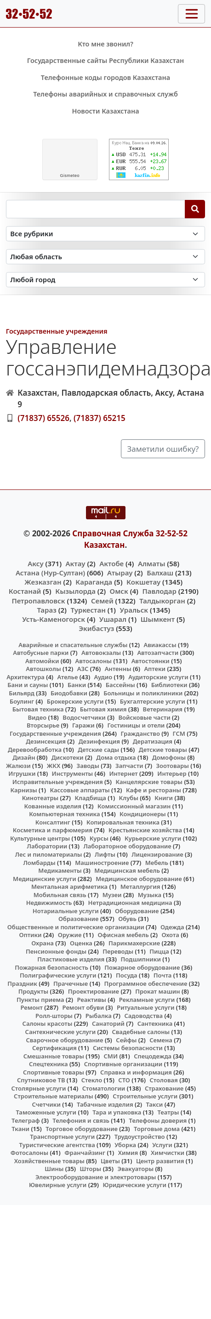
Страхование (164, 1088)
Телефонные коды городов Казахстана (105, 77)
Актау (76, 563)
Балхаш (160, 572)
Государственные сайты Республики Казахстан (105, 60)
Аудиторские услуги (158, 677)
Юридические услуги (134, 1185)
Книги (163, 798)
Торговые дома (157, 1129)
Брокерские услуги (75, 701)
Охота (170, 935)
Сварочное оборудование (64, 1040)
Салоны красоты (48, 1023)
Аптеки (154, 669)
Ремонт (31, 1007)
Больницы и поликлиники (142, 693)
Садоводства (143, 1016)
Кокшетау (143, 581)
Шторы (91, 1169)
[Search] (195, 209)
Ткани (20, 1129)
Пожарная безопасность (51, 967)
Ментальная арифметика (69, 886)
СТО (124, 1080)
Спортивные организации (123, 1064)
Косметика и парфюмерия (52, 830)
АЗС (83, 669)
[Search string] (95, 209)
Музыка (149, 895)
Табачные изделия (105, 1104)
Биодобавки (69, 693)
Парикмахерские (134, 943)
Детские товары (163, 749)
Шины (54, 1169)
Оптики (30, 935)
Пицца (159, 951)
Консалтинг (52, 822)
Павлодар (159, 591)
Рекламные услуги (147, 999)
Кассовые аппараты (79, 790)
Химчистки (167, 1152)
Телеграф (25, 1120)
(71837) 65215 (99, 418)
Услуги (162, 1145)
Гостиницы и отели (136, 725)
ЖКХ (53, 766)
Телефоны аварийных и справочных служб (105, 94)
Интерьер (171, 773)
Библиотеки (169, 685)
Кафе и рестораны (153, 790)
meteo (70, 175)
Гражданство (140, 733)
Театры (168, 1112)
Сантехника (155, 1023)
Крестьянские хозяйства (145, 830)
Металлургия (140, 886)
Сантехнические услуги (60, 1032)
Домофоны (169, 757)
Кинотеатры (40, 798)
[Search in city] (105, 279)
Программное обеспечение (146, 983)
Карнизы (23, 790)
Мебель (156, 862)
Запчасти (129, 766)
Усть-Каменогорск (53, 619)
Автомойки (42, 661)
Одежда (172, 927)
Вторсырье (43, 725)
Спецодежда (152, 1056)
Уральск (134, 609)
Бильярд (21, 693)
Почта (163, 975)
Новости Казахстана (105, 111)
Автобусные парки (40, 652)
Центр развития (160, 1161)
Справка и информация (136, 1072)
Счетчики (46, 1104)
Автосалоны (93, 661)
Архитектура (25, 677)
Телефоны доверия (158, 1120)
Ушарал (112, 619)
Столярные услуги (38, 1088)
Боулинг (22, 701)
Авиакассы (159, 645)
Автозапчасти (157, 652)
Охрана (42, 943)
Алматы (151, 563)
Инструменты (72, 773)
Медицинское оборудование (139, 879)
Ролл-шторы (54, 1016)
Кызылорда (75, 591)
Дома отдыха (116, 757)
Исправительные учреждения (57, 782)
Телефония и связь (80, 1120)
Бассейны (120, 685)
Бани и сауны (27, 685)
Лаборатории (47, 846)
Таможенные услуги (46, 1112)
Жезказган (42, 581)
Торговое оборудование (82, 1129)
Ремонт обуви (83, 1007)
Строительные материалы (53, 1096)
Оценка (81, 943)
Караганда (93, 581)
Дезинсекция (46, 741)
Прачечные (70, 983)
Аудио (103, 677)
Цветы (110, 1161)
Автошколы (43, 669)
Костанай (25, 591)
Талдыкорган (162, 600)
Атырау (119, 572)
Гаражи (83, 725)
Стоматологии (103, 1088)
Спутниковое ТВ (41, 1080)
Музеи (112, 895)
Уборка (125, 1145)
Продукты (33, 991)
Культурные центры (40, 838)
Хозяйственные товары (49, 1161)
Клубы (128, 798)
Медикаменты (59, 870)
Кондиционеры (143, 814)
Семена (160, 1040)
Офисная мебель (123, 935)
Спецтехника (48, 1064)
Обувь (127, 919)
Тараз (46, 609)
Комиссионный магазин (134, 806)
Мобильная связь (60, 895)
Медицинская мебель (127, 870)
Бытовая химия (103, 709)
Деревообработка (35, 749)
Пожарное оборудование (142, 967)
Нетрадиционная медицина (130, 902)
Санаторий (108, 1023)
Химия (128, 1152)
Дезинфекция (99, 741)
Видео (37, 717)
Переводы (118, 951)
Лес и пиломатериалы (48, 854)
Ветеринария (162, 709)
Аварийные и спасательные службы (72, 645)
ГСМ (179, 733)
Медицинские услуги (44, 879)
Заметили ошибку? (163, 448)
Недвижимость (49, 902)
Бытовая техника (38, 709)
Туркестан (87, 609)
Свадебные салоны (141, 1032)
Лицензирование (157, 854)
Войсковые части (145, 717)
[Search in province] (105, 256)
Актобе (111, 563)
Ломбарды (39, 862)
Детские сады (98, 749)
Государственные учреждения (57, 331)
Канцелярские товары (148, 782)
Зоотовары (172, 766)
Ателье (67, 677)
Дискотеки (67, 757)
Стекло (92, 1080)
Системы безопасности (128, 1048)
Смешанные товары (53, 1056)
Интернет (123, 773)
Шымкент (158, 619)
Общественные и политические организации (75, 927)
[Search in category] (105, 233)
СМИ (111, 1056)
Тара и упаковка (116, 1112)
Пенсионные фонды (56, 951)
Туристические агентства (57, 1145)
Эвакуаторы (135, 1169)
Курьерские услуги (153, 838)
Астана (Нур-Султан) (50, 572)
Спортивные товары (53, 1072)
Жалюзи (18, 766)
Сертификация (54, 1048)
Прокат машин (157, 991)
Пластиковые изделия (70, 959)
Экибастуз (96, 628)
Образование (78, 919)
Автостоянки (150, 661)
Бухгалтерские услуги (152, 701)
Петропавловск (38, 600)
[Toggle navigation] (191, 13)
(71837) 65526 (43, 418)
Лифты (105, 854)
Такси (154, 1104)
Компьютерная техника (64, 814)
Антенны (118, 669)
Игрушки (21, 773)
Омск (119, 591)
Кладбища (90, 798)
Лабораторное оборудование (127, 846)
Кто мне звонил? (105, 44)
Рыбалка (99, 1016)
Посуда (126, 975)
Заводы (88, 766)
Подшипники (140, 959)
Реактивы (91, 999)
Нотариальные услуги (66, 911)
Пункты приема (40, 999)
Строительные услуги (145, 1096)
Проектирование (93, 991)
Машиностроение (102, 862)
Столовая (164, 1080)
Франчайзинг (84, 1152)
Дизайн (23, 757)
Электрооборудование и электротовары (95, 1177)
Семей (102, 600)
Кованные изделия (52, 806)
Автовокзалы (101, 652)
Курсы (99, 838)
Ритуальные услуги (145, 1007)
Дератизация (152, 741)
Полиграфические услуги (58, 975)
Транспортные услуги (62, 1136)
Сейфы (126, 1040)
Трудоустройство (139, 1136)
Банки (77, 685)
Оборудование (137, 911)
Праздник (22, 983)
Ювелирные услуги (57, 1185)
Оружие (70, 935)
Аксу (35, 563)
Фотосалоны (29, 1152)
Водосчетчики (84, 717)
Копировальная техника (123, 822)
